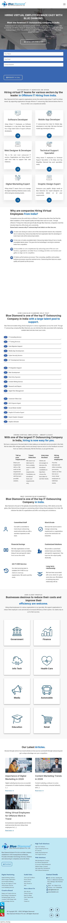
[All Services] (2, 914)
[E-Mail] (2, 907)
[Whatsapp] (2, 911)
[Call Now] (2, 904)
